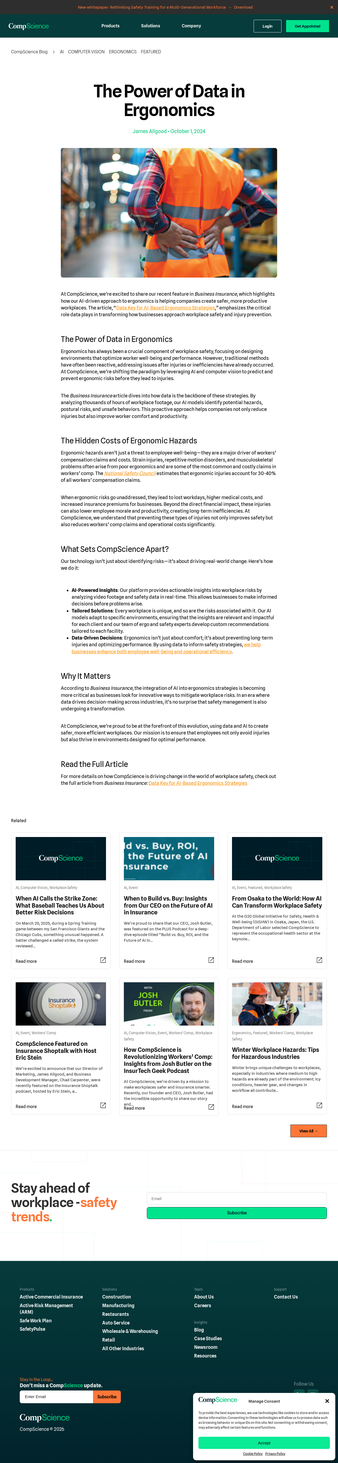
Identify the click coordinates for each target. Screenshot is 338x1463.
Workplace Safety (63, 888)
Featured (151, 51)
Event (133, 888)
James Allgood (150, 131)
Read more (26, 961)
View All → (308, 1131)
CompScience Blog (29, 51)
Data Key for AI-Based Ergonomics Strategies (165, 308)
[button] (327, 1401)
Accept (264, 1443)
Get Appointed (307, 26)
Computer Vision (86, 51)
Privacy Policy (275, 1454)
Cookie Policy (253, 1454)
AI (62, 51)
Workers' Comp (44, 1033)
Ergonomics (123, 51)
